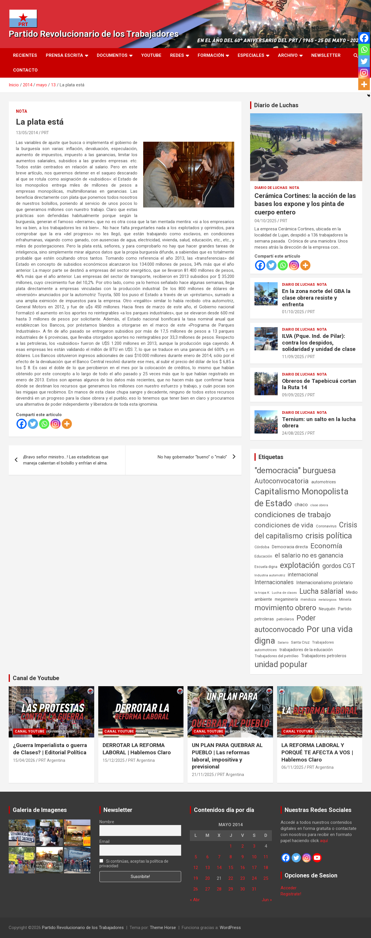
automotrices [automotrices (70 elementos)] (323, 482)
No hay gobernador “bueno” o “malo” (192, 457)
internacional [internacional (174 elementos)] (303, 574)
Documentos (112, 55)
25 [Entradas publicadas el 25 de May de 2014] (265, 878)
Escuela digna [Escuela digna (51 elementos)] (265, 566)
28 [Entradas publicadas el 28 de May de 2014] (219, 889)
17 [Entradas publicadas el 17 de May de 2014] (254, 867)
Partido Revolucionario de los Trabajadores (94, 34)
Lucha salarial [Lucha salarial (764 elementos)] (321, 591)
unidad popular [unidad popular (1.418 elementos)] (281, 664)
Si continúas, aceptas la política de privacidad (134, 863)
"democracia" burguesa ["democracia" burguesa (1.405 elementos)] (295, 470)
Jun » (267, 899)
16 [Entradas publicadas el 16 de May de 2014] (242, 867)
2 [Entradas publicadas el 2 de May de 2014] (242, 846)
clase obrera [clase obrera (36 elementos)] (319, 505)
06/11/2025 (292, 767)
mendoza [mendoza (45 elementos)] (308, 600)
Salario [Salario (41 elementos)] (283, 642)
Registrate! (291, 894)
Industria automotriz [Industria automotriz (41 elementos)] (269, 575)
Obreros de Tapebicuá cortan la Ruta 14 (319, 384)
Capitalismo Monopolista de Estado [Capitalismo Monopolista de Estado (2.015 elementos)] (301, 497)
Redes (177, 55)
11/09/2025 (293, 356)
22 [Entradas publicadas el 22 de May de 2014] (230, 878)
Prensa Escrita (64, 55)
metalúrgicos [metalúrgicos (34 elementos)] (328, 600)
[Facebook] (22, 424)
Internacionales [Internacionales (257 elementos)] (274, 582)
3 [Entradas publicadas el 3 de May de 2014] (254, 846)
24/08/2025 (293, 433)
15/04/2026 (24, 760)
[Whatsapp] (44, 424)
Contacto (25, 70)
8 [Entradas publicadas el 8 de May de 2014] (231, 856)
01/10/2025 (293, 311)
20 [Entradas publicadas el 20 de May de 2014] (207, 878)
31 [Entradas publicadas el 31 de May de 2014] (254, 889)
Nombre (106, 821)
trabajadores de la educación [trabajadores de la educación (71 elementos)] (306, 649)
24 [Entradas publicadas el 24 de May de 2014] (254, 878)
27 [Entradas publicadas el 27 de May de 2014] (207, 889)
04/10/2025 (265, 220)
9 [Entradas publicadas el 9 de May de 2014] (242, 856)
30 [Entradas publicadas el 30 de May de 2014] (242, 889)
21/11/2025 (203, 774)
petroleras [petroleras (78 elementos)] (264, 619)
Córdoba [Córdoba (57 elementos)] (261, 547)
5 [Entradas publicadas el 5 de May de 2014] (195, 856)
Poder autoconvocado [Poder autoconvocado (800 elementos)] (285, 623)
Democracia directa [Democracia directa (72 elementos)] (290, 546)
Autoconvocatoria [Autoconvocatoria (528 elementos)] (281, 481)
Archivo (288, 55)
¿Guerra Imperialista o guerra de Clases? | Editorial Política (50, 749)
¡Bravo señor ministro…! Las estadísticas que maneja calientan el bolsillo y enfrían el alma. (65, 460)
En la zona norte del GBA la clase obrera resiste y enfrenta (316, 298)
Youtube (151, 55)
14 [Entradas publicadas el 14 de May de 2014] (219, 867)
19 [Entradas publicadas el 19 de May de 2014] (195, 878)
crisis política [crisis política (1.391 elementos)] (328, 535)
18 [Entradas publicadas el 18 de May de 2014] (265, 867)
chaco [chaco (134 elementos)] (301, 504)
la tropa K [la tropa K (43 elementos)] (261, 593)
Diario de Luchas (276, 105)
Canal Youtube (29, 731)
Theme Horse (163, 927)
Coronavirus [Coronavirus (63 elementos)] (326, 526)
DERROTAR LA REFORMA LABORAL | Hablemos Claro (137, 749)
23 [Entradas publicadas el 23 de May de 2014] (242, 878)
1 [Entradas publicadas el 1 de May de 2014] (231, 846)
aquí (324, 840)
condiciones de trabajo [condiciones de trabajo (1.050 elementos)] (292, 514)
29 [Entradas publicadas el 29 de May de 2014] (230, 889)
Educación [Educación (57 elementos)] (263, 556)
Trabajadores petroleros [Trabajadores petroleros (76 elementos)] (323, 655)
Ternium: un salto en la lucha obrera (319, 422)
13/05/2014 (27, 132)
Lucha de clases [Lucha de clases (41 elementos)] (284, 593)
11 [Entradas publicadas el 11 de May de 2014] (265, 856)
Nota (21, 111)
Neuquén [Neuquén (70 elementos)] (327, 608)
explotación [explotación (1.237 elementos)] (300, 565)
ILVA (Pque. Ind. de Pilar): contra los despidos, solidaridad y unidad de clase (319, 343)
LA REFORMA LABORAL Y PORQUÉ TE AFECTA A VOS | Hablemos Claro (317, 752)
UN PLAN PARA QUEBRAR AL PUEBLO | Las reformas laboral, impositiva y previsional (227, 756)
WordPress (230, 927)
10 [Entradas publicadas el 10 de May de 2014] (254, 856)
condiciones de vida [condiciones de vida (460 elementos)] (283, 525)
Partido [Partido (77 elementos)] (345, 608)
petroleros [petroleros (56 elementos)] (285, 619)
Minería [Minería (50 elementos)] (345, 599)
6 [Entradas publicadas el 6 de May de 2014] (207, 856)
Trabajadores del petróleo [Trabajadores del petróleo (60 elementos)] (276, 656)
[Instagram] (55, 424)
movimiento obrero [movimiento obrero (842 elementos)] (285, 607)
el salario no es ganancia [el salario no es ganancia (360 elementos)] (309, 555)
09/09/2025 (293, 395)
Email (104, 841)
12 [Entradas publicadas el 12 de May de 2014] (195, 867)
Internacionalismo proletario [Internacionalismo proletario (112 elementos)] (324, 582)
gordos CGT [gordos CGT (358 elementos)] (338, 565)
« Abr (195, 899)
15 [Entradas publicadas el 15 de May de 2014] (230, 867)
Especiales (251, 55)
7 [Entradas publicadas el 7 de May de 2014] (219, 856)
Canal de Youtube (36, 678)
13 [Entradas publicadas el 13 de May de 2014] (207, 867)
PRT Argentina (52, 760)
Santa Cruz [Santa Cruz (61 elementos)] (300, 642)
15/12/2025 (114, 760)
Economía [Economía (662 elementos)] (326, 546)
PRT (45, 132)
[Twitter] (33, 424)
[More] (67, 424)
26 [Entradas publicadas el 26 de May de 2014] (195, 889)
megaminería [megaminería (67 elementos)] (286, 599)
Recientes (25, 55)
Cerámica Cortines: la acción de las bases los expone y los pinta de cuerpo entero (305, 204)
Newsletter (326, 55)
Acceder (289, 887)
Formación (211, 55)
